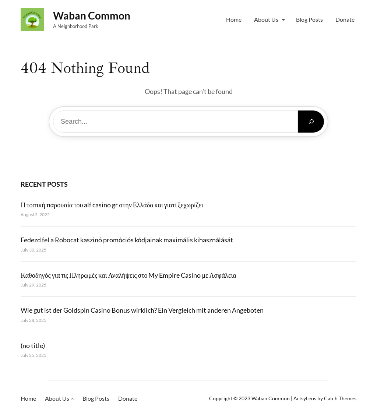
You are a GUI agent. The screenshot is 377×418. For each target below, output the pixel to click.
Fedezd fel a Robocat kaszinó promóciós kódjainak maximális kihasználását (127, 240)
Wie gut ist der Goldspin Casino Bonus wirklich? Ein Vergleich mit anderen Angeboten (142, 310)
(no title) (33, 345)
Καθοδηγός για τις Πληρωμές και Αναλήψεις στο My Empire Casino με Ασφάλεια (128, 275)
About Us (266, 19)
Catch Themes (340, 398)
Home (234, 19)
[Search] (311, 121)
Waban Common (91, 15)
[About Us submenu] (283, 19)
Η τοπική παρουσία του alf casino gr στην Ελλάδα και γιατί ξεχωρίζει (112, 205)
